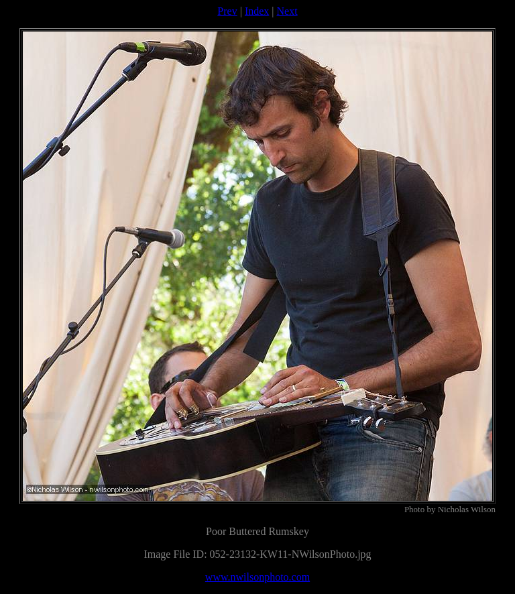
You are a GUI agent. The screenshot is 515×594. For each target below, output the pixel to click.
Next (287, 11)
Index (257, 11)
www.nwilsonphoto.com (257, 577)
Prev (227, 11)
